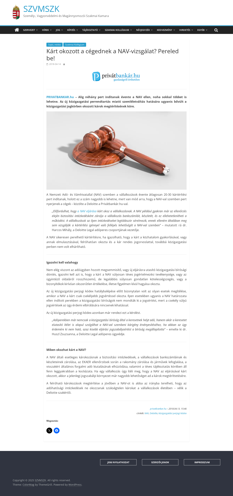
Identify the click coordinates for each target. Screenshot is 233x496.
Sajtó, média (54, 44)
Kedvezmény (164, 30)
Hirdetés (184, 30)
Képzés (71, 30)
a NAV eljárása (86, 211)
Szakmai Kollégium (117, 30)
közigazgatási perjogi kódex (173, 413)
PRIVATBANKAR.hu (60, 97)
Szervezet (29, 30)
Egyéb (201, 30)
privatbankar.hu (158, 408)
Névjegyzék (143, 30)
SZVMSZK (41, 8)
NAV (147, 413)
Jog (58, 30)
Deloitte (153, 413)
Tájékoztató (90, 30)
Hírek (45, 30)
